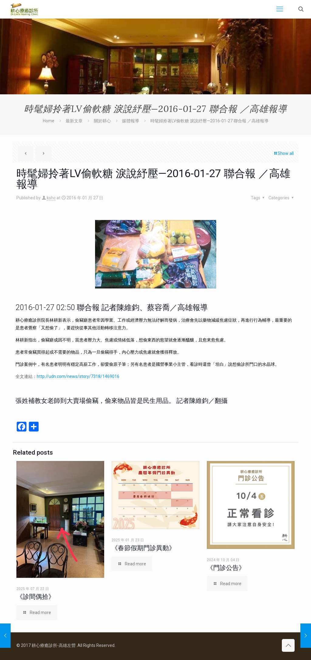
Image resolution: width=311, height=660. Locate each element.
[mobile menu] (280, 9)
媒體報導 (130, 120)
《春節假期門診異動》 (143, 548)
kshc (51, 197)
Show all (283, 153)
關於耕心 (102, 120)
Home (48, 120)
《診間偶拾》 (35, 596)
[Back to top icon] (288, 645)
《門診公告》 (226, 567)
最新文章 (74, 120)
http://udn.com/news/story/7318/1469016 (78, 376)
